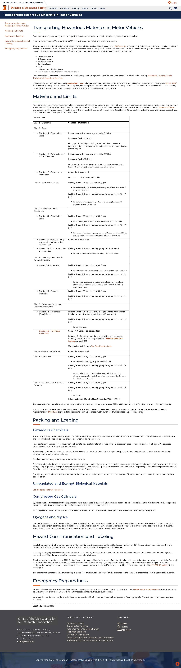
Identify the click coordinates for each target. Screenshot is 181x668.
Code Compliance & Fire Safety (83, 629)
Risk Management (76, 632)
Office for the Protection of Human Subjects (90, 640)
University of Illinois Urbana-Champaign (23, 3)
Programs (64, 8)
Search (122, 627)
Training (75, 8)
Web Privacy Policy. (136, 660)
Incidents (53, 8)
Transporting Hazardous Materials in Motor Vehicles (17, 24)
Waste (85, 8)
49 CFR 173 (52, 412)
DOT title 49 (120, 46)
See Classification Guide (101, 346)
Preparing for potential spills (146, 589)
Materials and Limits (14, 31)
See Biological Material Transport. (48, 490)
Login (172, 2)
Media (102, 8)
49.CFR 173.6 (170, 83)
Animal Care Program (78, 635)
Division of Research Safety (28, 7)
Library (93, 8)
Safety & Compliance (77, 626)
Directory (124, 630)
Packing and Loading (14, 36)
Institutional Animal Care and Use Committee (90, 637)
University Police (75, 623)
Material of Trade (166, 107)
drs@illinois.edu (27, 641)
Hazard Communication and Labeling (17, 42)
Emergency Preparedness (16, 48)
